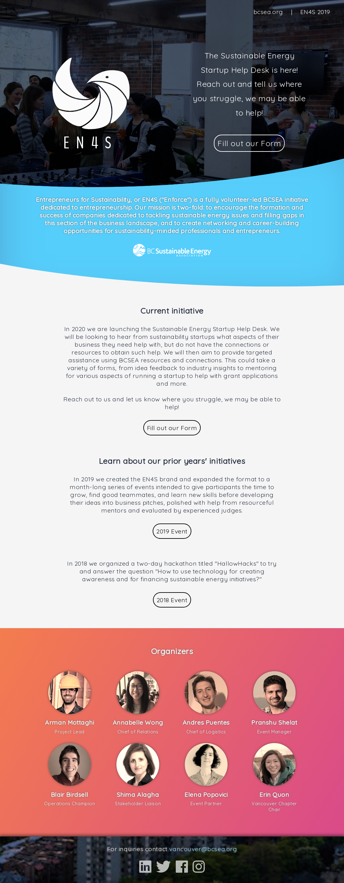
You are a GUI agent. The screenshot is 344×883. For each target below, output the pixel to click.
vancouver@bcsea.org (203, 849)
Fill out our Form (249, 143)
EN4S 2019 (315, 12)
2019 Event (172, 531)
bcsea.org (268, 12)
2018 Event (172, 600)
